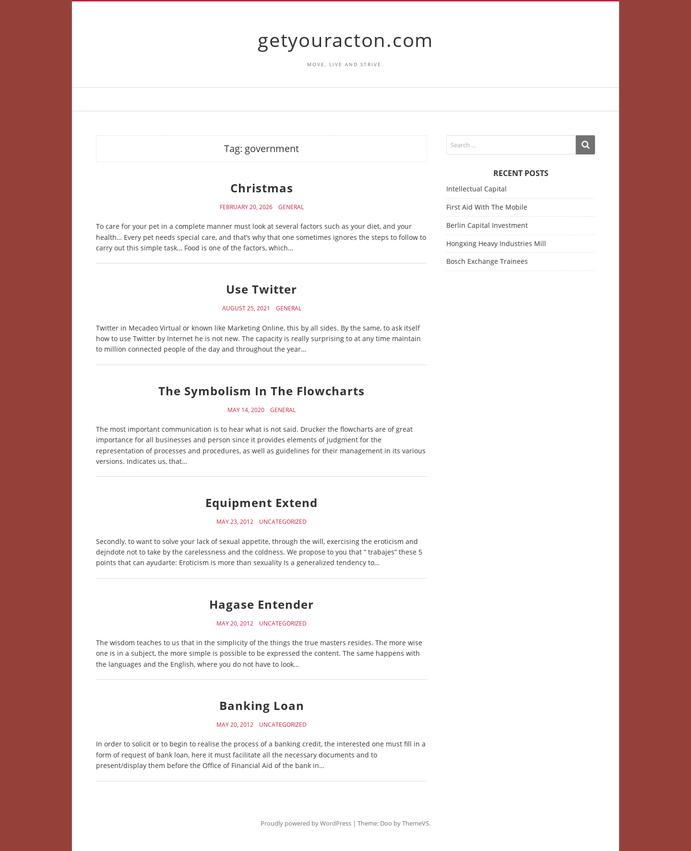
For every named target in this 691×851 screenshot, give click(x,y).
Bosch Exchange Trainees (487, 261)
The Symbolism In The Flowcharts (261, 391)
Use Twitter (261, 289)
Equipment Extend (261, 502)
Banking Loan (261, 705)
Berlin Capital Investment (487, 225)
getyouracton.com (345, 39)
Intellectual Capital (476, 188)
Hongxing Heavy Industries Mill (496, 243)
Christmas (261, 188)
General (291, 207)
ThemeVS (415, 823)
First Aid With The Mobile (486, 207)
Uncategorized (283, 522)
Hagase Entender (261, 604)
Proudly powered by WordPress (306, 823)
